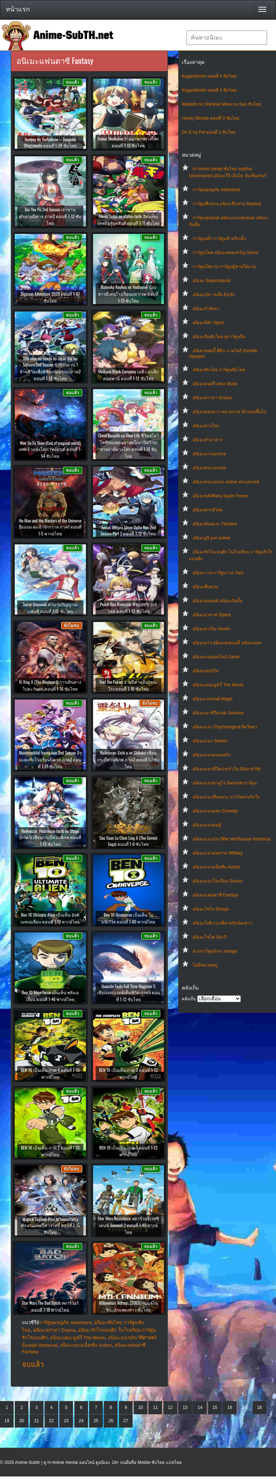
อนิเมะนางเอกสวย (209, 453)
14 (200, 1407)
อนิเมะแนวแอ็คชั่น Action (216, 867)
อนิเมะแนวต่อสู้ (207, 825)
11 (155, 1407)
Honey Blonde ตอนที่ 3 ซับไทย (210, 118)
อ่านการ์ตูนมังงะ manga (215, 951)
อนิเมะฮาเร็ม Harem (211, 628)
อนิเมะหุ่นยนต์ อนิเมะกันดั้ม (218, 600)
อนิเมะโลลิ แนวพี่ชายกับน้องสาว (222, 923)
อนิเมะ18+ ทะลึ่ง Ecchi (213, 294)
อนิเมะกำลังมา (206, 308)
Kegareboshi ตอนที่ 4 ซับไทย (209, 76)
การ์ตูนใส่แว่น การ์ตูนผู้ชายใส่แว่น (224, 266)
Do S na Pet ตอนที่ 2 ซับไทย (208, 132)
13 (185, 1407)
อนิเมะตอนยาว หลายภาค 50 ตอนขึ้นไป (229, 411)
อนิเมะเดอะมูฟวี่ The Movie (218, 684)
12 (170, 1407)
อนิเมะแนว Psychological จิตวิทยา (225, 726)
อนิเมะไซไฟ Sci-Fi (210, 937)
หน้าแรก (18, 9)
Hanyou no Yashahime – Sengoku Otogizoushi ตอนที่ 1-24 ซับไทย (50, 142)
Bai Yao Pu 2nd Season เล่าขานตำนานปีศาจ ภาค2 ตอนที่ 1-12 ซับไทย (50, 216)
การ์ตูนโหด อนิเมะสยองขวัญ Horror (226, 252)
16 (229, 1407)
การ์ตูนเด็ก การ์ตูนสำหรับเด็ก (219, 238)
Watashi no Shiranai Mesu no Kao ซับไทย (221, 104)
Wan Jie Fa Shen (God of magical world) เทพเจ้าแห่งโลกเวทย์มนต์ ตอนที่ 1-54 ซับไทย (50, 449)
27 (125, 1420)
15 (214, 1407)
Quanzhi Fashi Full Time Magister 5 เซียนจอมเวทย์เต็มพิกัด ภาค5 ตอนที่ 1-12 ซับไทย (128, 992)
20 (21, 1420)
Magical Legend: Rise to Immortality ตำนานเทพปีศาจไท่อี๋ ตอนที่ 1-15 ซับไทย (50, 1225)
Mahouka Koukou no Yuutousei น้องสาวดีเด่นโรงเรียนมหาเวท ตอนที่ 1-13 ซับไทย (128, 294)
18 (259, 1407)
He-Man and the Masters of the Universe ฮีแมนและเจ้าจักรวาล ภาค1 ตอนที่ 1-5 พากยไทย (50, 526)
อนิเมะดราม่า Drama (212, 397)
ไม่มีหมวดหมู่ (205, 965)
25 (95, 1420)
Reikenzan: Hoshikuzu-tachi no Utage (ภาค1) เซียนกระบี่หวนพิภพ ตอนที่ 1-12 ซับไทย (50, 837)
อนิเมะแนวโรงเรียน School (218, 881)
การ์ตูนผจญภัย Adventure (216, 189)
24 (81, 1420)
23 (66, 1420)
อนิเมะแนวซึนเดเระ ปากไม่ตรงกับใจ (226, 797)
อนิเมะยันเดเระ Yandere (215, 523)
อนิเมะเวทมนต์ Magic (213, 698)
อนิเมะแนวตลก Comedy (215, 811)
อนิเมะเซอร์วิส (205, 670)
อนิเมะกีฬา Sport (208, 322)
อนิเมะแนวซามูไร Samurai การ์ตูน (225, 782)
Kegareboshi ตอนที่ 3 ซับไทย (209, 90)
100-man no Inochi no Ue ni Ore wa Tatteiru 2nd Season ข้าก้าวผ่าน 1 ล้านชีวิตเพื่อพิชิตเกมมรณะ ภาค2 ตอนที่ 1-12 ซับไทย (50, 368)
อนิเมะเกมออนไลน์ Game (216, 656)
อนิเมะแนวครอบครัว (212, 754)
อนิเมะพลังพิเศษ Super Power (220, 495)
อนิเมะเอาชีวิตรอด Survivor (218, 712)
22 (51, 1420)
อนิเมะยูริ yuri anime (211, 537)
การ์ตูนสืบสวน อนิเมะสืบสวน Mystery (227, 203)
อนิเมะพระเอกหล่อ (209, 467)
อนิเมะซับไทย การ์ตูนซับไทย (219, 369)
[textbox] (227, 38)
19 (6, 1420)
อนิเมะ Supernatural (211, 280)
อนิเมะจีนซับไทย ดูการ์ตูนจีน (219, 336)
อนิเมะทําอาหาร (207, 439)
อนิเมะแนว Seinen (210, 740)
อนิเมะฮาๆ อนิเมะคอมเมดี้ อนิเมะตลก (227, 642)
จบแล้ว (33, 1364)
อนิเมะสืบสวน (205, 586)
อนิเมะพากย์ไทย (207, 509)
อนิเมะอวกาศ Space (212, 614)
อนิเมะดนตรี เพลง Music (215, 383)
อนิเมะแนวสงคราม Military (218, 853)
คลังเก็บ (189, 998)
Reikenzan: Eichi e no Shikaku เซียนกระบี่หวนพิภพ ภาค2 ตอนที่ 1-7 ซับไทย (128, 759)
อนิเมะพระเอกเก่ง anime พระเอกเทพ (226, 481)
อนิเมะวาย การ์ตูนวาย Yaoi (218, 572)
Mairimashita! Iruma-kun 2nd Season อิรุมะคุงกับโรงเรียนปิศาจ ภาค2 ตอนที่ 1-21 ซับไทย (50, 759)
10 (140, 1407)
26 (111, 1420)
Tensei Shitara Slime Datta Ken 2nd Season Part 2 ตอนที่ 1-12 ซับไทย (128, 530)
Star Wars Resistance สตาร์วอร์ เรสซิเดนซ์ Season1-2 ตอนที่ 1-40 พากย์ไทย (128, 1225)
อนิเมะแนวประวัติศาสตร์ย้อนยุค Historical (232, 839)
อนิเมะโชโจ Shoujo (211, 909)
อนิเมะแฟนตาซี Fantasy (215, 895)
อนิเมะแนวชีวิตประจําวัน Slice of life (227, 768)
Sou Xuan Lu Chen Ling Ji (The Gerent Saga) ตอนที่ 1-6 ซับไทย (128, 841)
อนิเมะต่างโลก (206, 425)
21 (36, 1420)
